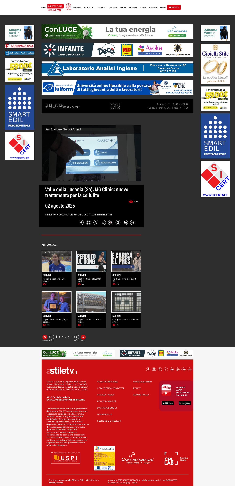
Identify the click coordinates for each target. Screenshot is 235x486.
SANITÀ (123, 8)
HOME (43, 8)
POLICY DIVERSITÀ (106, 401)
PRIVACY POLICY (106, 394)
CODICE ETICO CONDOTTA (110, 388)
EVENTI (143, 8)
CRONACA (77, 8)
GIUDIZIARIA (89, 8)
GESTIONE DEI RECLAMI (109, 421)
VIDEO (174, 7)
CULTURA (133, 8)
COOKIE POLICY (141, 394)
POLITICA (113, 8)
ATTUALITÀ (102, 8)
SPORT (163, 8)
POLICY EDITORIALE (107, 381)
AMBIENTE (153, 8)
